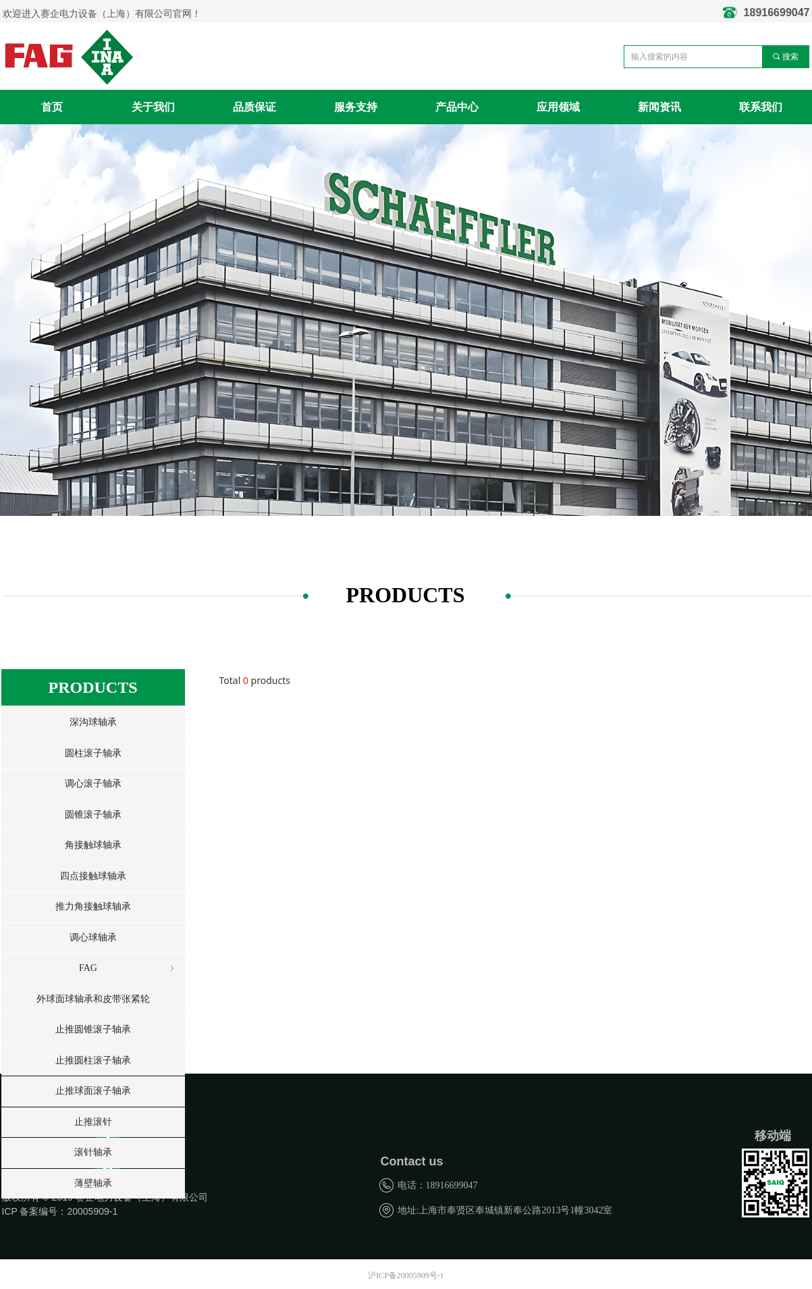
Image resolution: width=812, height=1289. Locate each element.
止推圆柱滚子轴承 (93, 1060)
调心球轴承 (93, 937)
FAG (127, 969)
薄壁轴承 (93, 1183)
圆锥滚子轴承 (93, 815)
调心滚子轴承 (93, 784)
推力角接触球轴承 (93, 906)
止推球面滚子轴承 (93, 1091)
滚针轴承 (93, 1152)
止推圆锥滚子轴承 (93, 1029)
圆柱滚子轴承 (93, 753)
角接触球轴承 (93, 845)
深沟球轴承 (93, 722)
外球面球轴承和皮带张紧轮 (93, 999)
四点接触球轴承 (93, 876)
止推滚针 (93, 1122)
